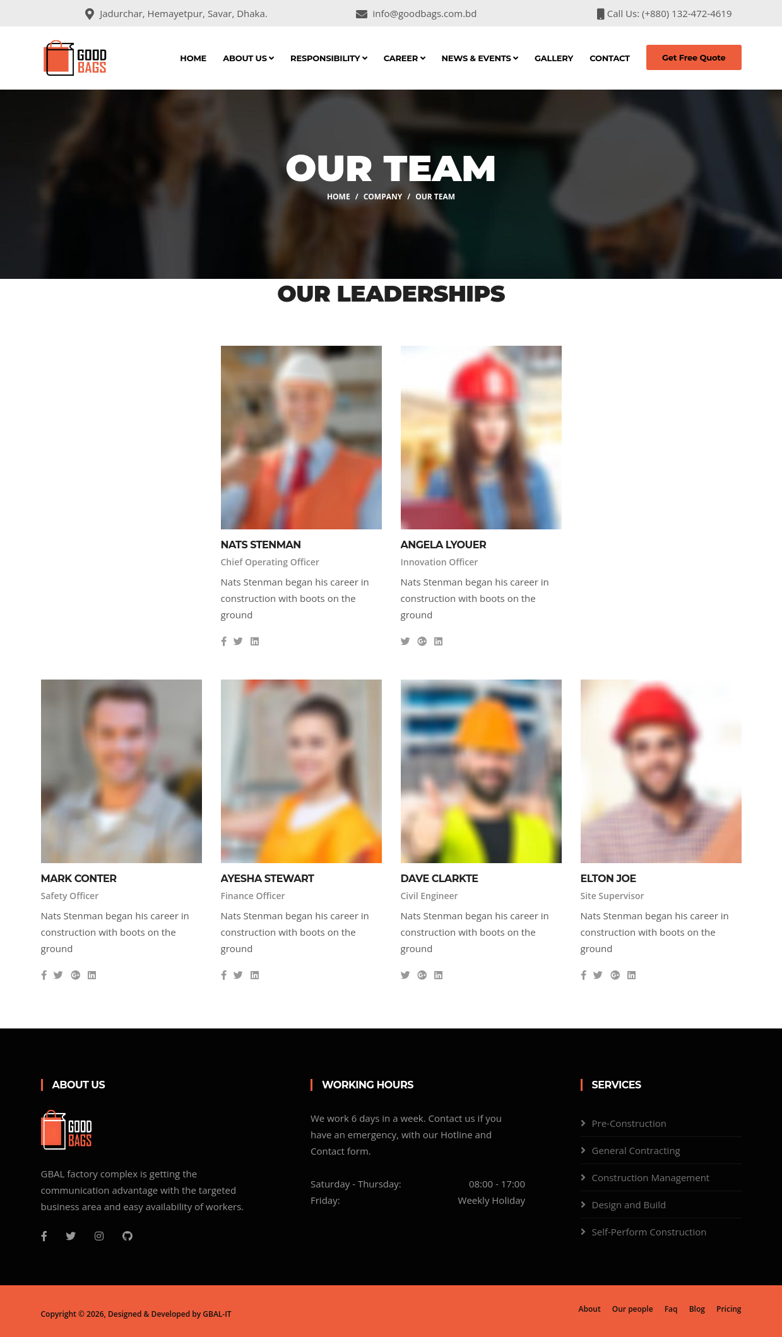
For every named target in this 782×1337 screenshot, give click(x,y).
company (383, 196)
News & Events (479, 58)
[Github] (127, 1236)
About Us (248, 58)
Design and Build (629, 1204)
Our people (632, 1309)
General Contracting (636, 1150)
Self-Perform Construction (649, 1231)
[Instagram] (99, 1236)
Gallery (554, 58)
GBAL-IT (217, 1314)
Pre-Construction (629, 1123)
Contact (609, 58)
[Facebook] (44, 1236)
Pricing (728, 1309)
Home (193, 58)
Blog (697, 1309)
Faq (671, 1309)
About (590, 1309)
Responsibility (328, 58)
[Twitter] (70, 1236)
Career (404, 58)
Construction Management (651, 1177)
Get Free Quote (694, 57)
